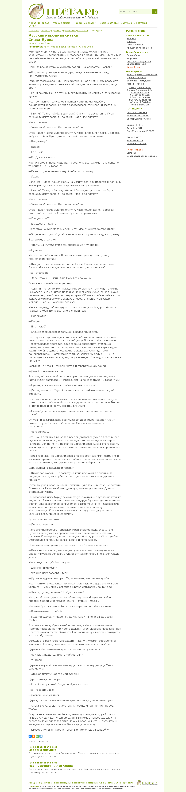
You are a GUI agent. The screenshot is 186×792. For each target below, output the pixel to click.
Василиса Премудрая (139, 81)
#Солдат (134, 102)
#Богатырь (135, 100)
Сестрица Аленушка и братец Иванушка (139, 62)
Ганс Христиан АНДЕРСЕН (141, 131)
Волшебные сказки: (137, 52)
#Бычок (134, 97)
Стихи (32, 25)
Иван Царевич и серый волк (142, 74)
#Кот (150, 90)
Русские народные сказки (75, 30)
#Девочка (135, 95)
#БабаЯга (145, 102)
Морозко (132, 58)
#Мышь (131, 90)
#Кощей (145, 95)
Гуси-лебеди (133, 55)
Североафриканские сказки (142, 156)
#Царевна (144, 97)
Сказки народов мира (51, 30)
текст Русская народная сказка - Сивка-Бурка (61, 47)
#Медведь (142, 90)
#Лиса (140, 87)
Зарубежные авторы (134, 23)
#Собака (136, 92)
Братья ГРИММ (135, 125)
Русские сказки (61, 23)
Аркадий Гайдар (39, 23)
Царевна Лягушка (42, 750)
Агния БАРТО (134, 137)
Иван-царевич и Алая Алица (51, 765)
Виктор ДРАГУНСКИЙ (139, 119)
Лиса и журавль (135, 44)
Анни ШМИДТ (134, 128)
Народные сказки (85, 23)
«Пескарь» (34, 786)
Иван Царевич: (134, 71)
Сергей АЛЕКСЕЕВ (137, 112)
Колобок (131, 38)
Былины (131, 153)
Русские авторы (108, 23)
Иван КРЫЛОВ (135, 140)
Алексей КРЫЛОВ (136, 143)
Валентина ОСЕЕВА (138, 115)
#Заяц (147, 87)
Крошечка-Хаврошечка (139, 48)
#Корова (146, 100)
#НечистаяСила (140, 105)
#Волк (132, 87)
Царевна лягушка (136, 77)
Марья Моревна (135, 84)
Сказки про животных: (138, 35)
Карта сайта (127, 783)
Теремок (131, 41)
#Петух (145, 92)
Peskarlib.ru (34, 30)
